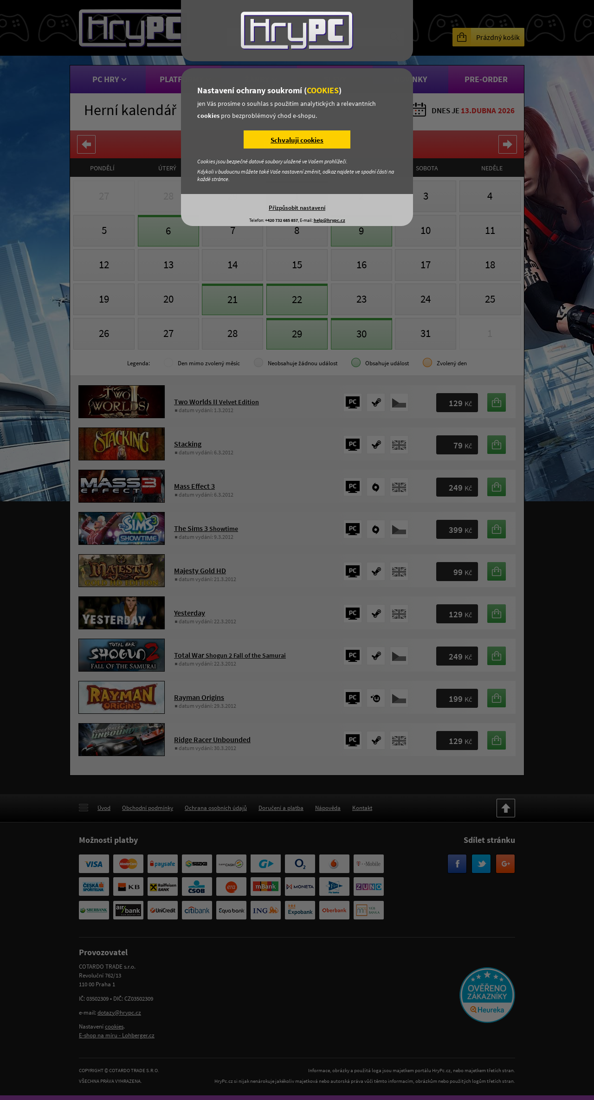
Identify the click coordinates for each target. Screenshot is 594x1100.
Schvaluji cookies (297, 140)
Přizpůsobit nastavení (297, 207)
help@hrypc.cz (329, 220)
